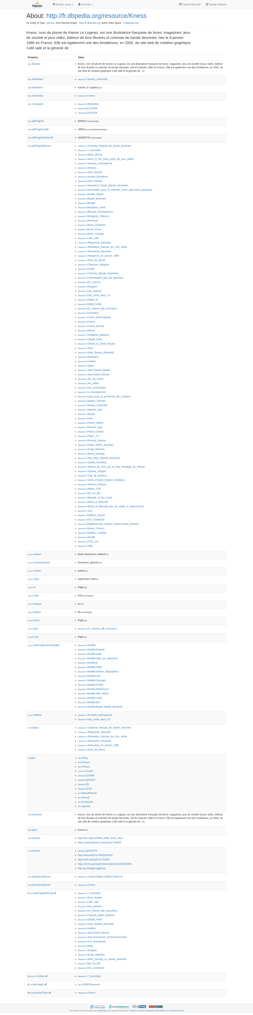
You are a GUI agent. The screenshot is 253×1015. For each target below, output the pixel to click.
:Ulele (85, 546)
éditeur (35, 715)
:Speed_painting (91, 453)
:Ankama (87, 167)
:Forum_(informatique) (94, 317)
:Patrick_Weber (90, 422)
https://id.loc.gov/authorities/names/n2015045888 (104, 864)
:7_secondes (89, 150)
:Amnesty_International (95, 163)
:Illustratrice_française (94, 251)
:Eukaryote (85, 801)
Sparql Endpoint (216, 4)
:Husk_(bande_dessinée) (96, 352)
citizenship (35, 95)
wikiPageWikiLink (39, 145)
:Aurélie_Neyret (91, 194)
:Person (84, 762)
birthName (35, 87)
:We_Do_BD (89, 493)
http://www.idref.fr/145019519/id (95, 855)
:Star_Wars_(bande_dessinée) (99, 458)
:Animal (83, 797)
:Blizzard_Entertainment (95, 211)
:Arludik (86, 537)
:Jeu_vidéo (88, 383)
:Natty (85, 945)
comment (35, 814)
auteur (34, 554)
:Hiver (85, 348)
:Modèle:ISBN (90, 667)
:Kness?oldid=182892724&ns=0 (100, 876)
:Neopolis (87, 950)
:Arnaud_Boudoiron (93, 176)
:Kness (86, 884)
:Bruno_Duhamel (91, 225)
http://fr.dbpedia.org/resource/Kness (96, 15)
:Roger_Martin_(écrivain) (96, 444)
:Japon (86, 365)
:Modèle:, (87, 645)
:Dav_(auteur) (90, 290)
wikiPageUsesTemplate (44, 645)
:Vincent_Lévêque (92, 484)
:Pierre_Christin (91, 431)
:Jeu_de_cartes (90, 378)
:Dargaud (87, 286)
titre (33, 628)
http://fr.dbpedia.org (89, 22)
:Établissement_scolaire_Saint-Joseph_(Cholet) (108, 524)
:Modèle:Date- (90, 654)
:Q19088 (86, 775)
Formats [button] (85, 4)
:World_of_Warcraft (93, 502)
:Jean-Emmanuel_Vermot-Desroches (102, 937)
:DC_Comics (89, 282)
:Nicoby (86, 414)
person (50, 22)
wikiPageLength (38, 129)
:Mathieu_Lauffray (92, 532)
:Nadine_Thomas (91, 400)
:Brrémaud (88, 220)
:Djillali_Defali (89, 304)
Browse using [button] (63, 4)
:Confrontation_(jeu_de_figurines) (100, 277)
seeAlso (34, 838)
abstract (34, 63)
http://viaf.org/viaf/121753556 (94, 859)
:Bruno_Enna (89, 229)
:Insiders (87, 361)
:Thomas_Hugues (92, 471)
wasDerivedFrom (39, 876)
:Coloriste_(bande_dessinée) (98, 273)
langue (34, 603)
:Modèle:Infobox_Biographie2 (98, 671)
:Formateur (88, 312)
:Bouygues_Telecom (93, 216)
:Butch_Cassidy (91, 233)
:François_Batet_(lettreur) (96, 915)
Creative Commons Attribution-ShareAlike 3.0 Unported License (156, 1011)
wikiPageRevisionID (40, 137)
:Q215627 (87, 779)
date (33, 579)
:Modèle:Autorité (91, 649)
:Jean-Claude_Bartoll (94, 370)
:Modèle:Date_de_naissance (98, 658)
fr (32, 587)
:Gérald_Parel (90, 339)
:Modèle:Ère (89, 702)
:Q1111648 (87, 108)
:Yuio (85, 510)
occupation (36, 104)
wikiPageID (36, 121)
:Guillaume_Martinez (93, 334)
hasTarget (37, 984)
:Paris (85, 418)
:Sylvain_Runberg (92, 462)
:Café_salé (88, 238)
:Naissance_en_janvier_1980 (98, 255)
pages (34, 612)
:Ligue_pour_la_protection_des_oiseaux (104, 396)
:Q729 (85, 788)
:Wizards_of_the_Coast (95, 497)
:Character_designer (93, 264)
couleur (37, 976)
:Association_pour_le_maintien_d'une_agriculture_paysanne (115, 189)
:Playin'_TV (88, 436)
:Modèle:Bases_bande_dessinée (100, 706)
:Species (84, 806)
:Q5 (83, 784)
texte (33, 620)
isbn (33, 595)
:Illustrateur (88, 104)
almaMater (35, 79)
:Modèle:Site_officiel (93, 693)
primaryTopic (39, 992)
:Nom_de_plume (91, 260)
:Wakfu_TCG (89, 488)
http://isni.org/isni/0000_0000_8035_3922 (100, 838)
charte (34, 570)
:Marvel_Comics (91, 528)
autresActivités (39, 562)
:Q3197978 (87, 850)
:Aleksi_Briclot (90, 154)
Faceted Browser (190, 4)
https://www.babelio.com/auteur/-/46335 (99, 842)
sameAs (34, 850)
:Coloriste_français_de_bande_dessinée (104, 145)
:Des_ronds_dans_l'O (94, 295)
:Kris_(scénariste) (92, 387)
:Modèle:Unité (90, 697)
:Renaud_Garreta (92, 440)
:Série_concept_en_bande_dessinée (102, 959)
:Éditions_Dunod (91, 515)
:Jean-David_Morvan (93, 374)
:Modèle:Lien (89, 675)
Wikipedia (101, 1011)
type (31, 757)
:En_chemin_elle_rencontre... (98, 308)
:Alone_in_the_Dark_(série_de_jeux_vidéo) (106, 159)
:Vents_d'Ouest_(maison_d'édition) (101, 480)
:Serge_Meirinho (91, 449)
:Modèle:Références (93, 689)
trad (33, 636)
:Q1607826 (87, 112)
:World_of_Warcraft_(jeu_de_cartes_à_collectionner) (111, 506)
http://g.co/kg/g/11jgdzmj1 (92, 868)
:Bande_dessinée (92, 198)
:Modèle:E (88, 662)
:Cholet (86, 269)
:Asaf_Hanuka (90, 181)
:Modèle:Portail (90, 684)
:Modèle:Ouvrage (92, 680)
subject (33, 727)
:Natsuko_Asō (90, 409)
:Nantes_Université (93, 79)
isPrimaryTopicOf (39, 884)
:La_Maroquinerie (92, 392)
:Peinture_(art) (90, 427)
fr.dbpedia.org (130, 22)
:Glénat (86, 330)
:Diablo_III (88, 299)
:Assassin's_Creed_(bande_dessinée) (103, 185)
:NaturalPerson (87, 793)
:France (86, 95)
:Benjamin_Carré (91, 207)
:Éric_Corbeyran (91, 519)
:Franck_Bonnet (91, 326)
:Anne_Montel (90, 172)
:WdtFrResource (89, 984)
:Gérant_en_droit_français (96, 343)
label (32, 829)
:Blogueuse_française (94, 242)
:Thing (83, 757)
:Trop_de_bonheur (92, 475)
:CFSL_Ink (88, 541)
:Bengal (86, 203)
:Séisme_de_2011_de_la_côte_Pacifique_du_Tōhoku (111, 466)
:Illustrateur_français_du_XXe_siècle (102, 247)
